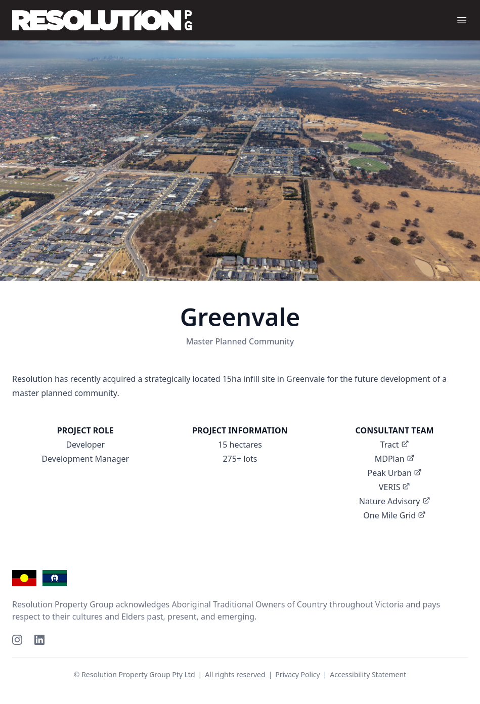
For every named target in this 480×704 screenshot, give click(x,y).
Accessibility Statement (368, 674)
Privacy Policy (297, 674)
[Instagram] (17, 640)
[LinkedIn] (39, 640)
